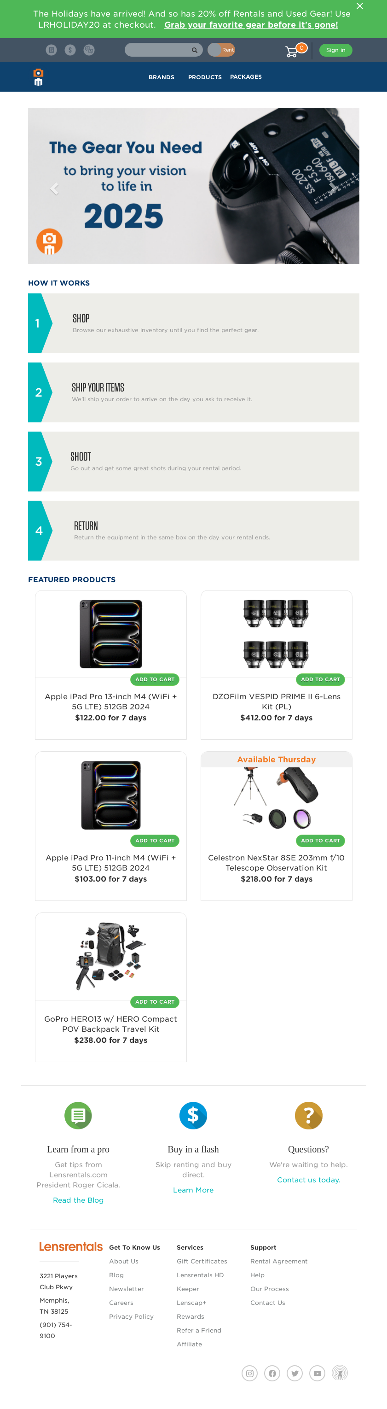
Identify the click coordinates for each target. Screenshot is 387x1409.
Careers (121, 1302)
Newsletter (126, 1289)
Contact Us (267, 1302)
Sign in (336, 50)
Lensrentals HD (200, 1275)
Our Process (269, 1289)
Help (257, 1275)
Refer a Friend (199, 1330)
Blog (116, 1275)
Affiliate (189, 1344)
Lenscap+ (192, 1302)
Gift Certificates (202, 1261)
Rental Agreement (279, 1261)
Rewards (190, 1316)
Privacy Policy (131, 1316)
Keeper (188, 1289)
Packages (246, 76)
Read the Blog (78, 1200)
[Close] (360, 6)
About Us (124, 1261)
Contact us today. (309, 1180)
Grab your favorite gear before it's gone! (251, 24)
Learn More (193, 1190)
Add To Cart (154, 679)
